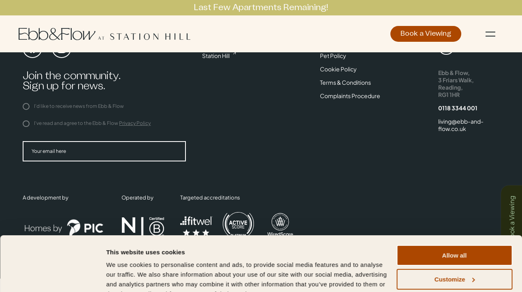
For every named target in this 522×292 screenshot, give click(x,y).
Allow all (454, 215)
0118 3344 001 (457, 108)
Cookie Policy (338, 69)
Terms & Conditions (345, 82)
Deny (454, 262)
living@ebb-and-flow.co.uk (461, 125)
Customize (455, 239)
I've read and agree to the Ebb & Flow (87, 123)
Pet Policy (333, 55)
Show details (125, 276)
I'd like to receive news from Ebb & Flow (73, 106)
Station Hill (216, 55)
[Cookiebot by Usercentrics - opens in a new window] (52, 276)
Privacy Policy (135, 123)
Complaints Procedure (350, 95)
